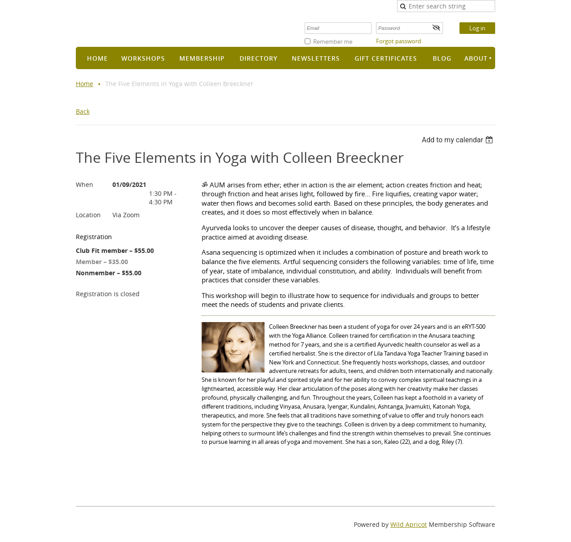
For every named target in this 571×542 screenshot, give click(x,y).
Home (84, 83)
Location (88, 215)
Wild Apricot (408, 524)
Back (83, 111)
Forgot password (398, 41)
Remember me (332, 41)
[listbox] (458, 139)
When (84, 184)
